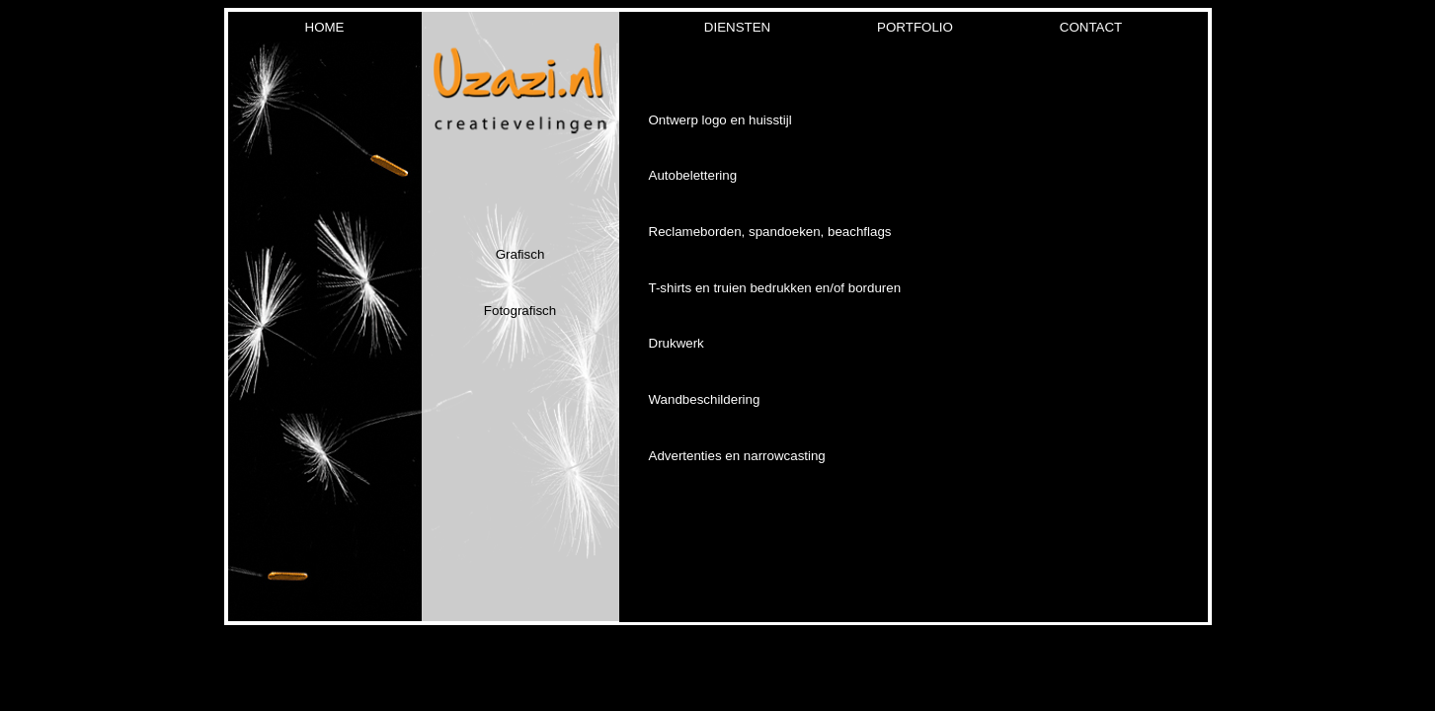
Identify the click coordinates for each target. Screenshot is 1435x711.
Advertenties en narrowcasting (737, 455)
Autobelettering (693, 175)
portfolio (915, 27)
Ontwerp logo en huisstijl (720, 120)
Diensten (737, 27)
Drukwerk (676, 343)
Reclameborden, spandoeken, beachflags (770, 231)
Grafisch (520, 254)
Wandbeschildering (704, 399)
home (325, 27)
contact (1091, 27)
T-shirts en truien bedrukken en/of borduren (775, 287)
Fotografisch (520, 310)
